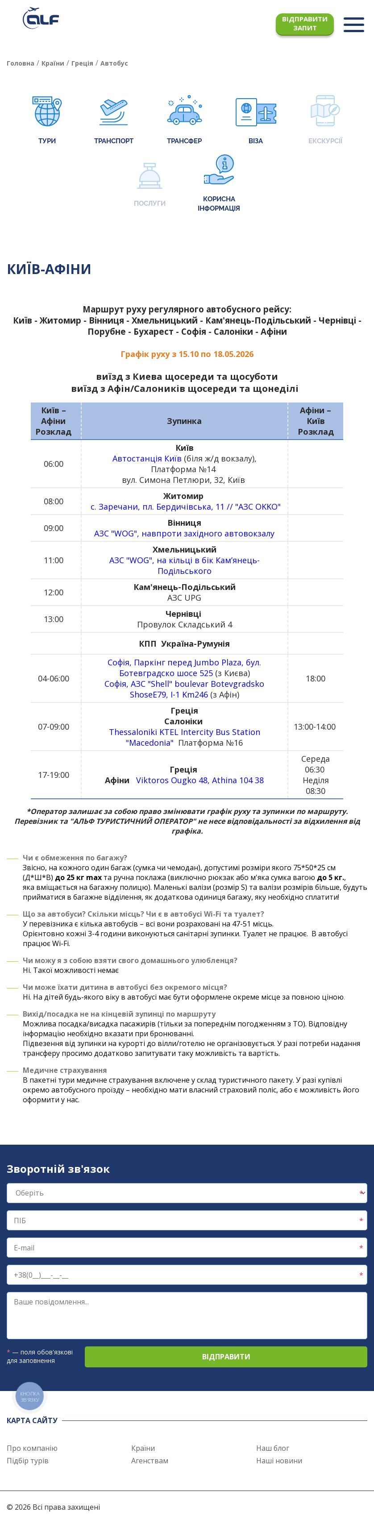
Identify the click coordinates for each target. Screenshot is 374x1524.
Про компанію (32, 1448)
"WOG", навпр (193, 533)
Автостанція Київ (147, 458)
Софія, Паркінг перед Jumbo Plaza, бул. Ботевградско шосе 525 (184, 667)
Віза (256, 120)
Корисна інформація (219, 183)
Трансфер (185, 120)
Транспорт (113, 120)
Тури (47, 120)
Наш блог (272, 1448)
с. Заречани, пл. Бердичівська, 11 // (163, 506)
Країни (143, 1448)
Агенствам (149, 1461)
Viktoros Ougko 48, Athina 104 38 (200, 780)
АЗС (101, 533)
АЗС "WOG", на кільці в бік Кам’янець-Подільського (184, 565)
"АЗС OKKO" (258, 506)
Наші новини (279, 1461)
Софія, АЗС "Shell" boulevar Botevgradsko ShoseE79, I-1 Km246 (184, 689)
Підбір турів (28, 1461)
